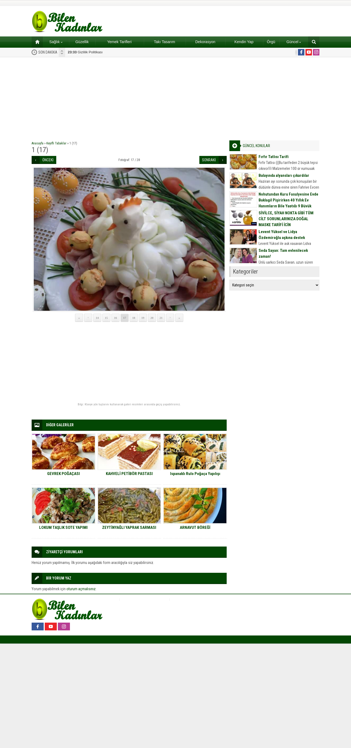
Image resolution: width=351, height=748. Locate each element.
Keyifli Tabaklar (56, 143)
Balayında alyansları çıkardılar (284, 175)
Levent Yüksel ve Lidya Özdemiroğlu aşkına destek (282, 234)
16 (115, 317)
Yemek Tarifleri (119, 42)
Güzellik (82, 42)
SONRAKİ (209, 160)
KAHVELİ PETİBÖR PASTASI (129, 473)
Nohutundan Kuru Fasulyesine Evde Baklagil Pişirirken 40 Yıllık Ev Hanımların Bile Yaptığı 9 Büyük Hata (288, 203)
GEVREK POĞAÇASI (63, 473)
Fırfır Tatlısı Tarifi (274, 156)
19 (142, 317)
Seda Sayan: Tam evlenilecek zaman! (283, 253)
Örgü (271, 42)
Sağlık (55, 42)
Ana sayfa (35, 42)
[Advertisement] (175, 97)
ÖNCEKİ (48, 160)
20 (152, 317)
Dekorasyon (205, 42)
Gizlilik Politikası (85, 52)
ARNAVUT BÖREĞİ (195, 527)
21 (161, 317)
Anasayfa (37, 143)
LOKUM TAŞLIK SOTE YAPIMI (63, 527)
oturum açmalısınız (81, 589)
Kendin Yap (243, 42)
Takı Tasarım (164, 42)
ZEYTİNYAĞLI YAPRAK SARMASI (129, 527)
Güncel (293, 42)
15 (106, 317)
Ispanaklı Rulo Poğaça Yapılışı (195, 473)
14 (97, 317)
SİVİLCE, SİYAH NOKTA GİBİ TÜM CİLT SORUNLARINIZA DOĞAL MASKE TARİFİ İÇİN (286, 219)
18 (133, 317)
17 (124, 317)
